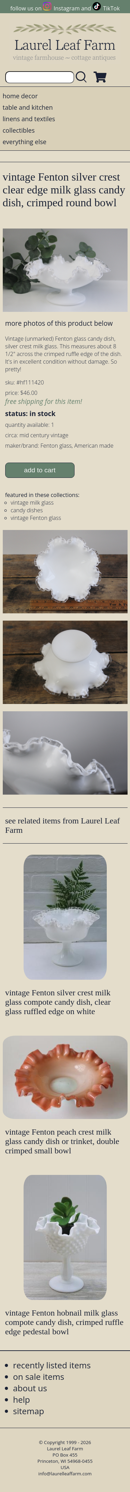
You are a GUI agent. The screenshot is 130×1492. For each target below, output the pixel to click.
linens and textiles (29, 119)
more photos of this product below (59, 323)
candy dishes (27, 510)
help (21, 1399)
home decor (20, 96)
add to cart (39, 470)
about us (30, 1388)
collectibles (19, 130)
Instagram (67, 8)
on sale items (38, 1376)
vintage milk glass (32, 502)
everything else (24, 142)
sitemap (28, 1411)
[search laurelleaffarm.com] (83, 77)
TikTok (111, 8)
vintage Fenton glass (36, 518)
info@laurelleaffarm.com (65, 1473)
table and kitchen (28, 107)
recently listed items (52, 1365)
